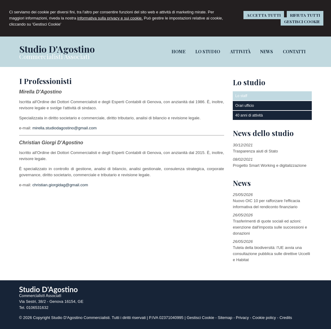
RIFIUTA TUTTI (305, 15)
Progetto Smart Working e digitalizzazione (269, 165)
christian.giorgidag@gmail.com (60, 185)
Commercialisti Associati (54, 56)
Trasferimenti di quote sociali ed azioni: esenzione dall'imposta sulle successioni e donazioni (270, 227)
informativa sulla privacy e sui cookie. (110, 18)
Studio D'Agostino (57, 49)
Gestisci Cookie (200, 317)
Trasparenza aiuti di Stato (255, 151)
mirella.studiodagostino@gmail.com (64, 128)
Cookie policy (264, 317)
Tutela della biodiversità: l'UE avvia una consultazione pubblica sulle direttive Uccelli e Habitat (271, 253)
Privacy (242, 317)
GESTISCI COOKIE (302, 21)
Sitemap (225, 317)
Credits (285, 317)
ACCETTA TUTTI (264, 15)
